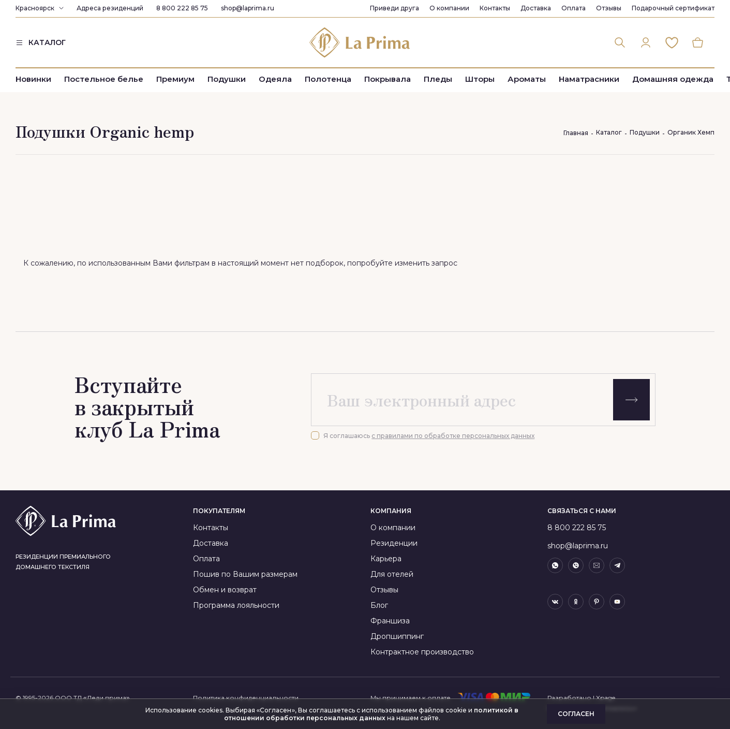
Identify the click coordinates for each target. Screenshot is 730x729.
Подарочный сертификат (673, 8)
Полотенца (328, 79)
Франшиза (390, 620)
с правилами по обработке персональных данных (452, 436)
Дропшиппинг (397, 636)
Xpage (605, 698)
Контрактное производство (422, 652)
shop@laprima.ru (247, 8)
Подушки (226, 79)
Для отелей (391, 574)
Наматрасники (589, 79)
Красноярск (35, 8)
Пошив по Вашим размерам (245, 574)
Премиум (175, 79)
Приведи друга (394, 8)
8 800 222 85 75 (182, 8)
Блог (379, 605)
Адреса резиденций (110, 8)
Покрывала (387, 79)
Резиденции (394, 543)
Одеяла (275, 79)
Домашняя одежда (672, 79)
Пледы (438, 79)
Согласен (576, 714)
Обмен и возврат (225, 589)
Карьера (385, 558)
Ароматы (527, 79)
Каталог (609, 132)
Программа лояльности (236, 605)
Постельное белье (103, 79)
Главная (575, 133)
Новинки (33, 79)
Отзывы (608, 8)
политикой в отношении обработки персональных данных (371, 714)
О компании (449, 8)
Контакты (495, 8)
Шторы (480, 79)
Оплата (573, 8)
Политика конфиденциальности (246, 698)
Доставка (535, 8)
